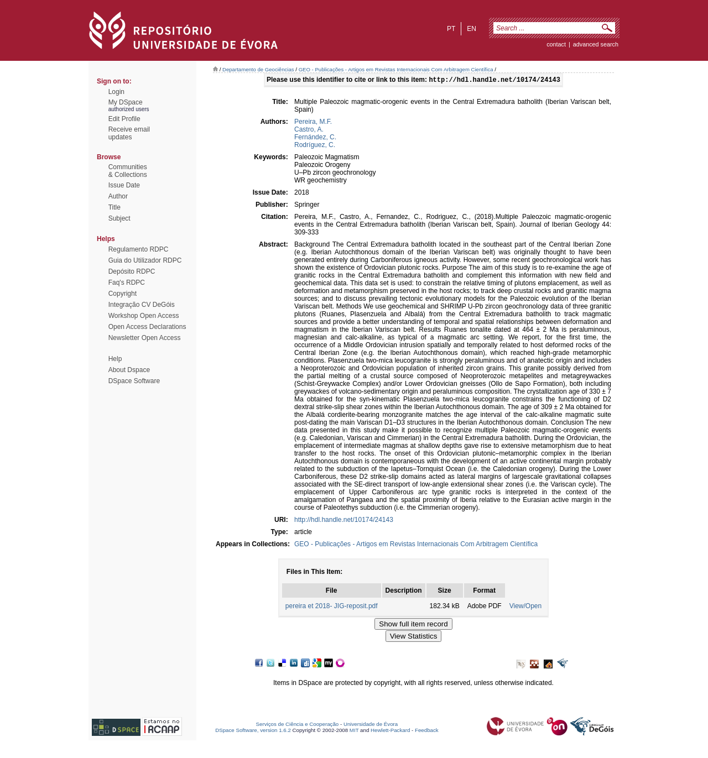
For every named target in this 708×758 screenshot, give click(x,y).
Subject (119, 218)
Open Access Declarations (147, 327)
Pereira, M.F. (313, 123)
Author (118, 196)
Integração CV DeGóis (141, 305)
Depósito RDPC (131, 271)
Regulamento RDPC (138, 249)
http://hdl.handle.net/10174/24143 (343, 521)
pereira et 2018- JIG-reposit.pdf (331, 607)
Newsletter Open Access (144, 338)
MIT (354, 731)
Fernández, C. (315, 138)
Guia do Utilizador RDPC (145, 260)
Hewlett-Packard (390, 731)
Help (115, 359)
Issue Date (124, 185)
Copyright (122, 293)
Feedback (427, 731)
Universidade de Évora (370, 725)
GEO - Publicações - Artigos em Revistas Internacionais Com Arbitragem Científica (396, 69)
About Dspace (129, 370)
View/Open (525, 607)
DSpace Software (134, 381)
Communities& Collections (127, 171)
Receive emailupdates (129, 133)
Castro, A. (309, 130)
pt (451, 29)
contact (556, 44)
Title (114, 207)
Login (116, 92)
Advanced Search (595, 44)
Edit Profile (124, 119)
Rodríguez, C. (314, 146)
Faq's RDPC (126, 282)
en (471, 29)
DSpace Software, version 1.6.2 (253, 731)
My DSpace (125, 102)
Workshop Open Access (143, 316)
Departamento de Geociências (258, 69)
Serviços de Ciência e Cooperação (297, 725)
